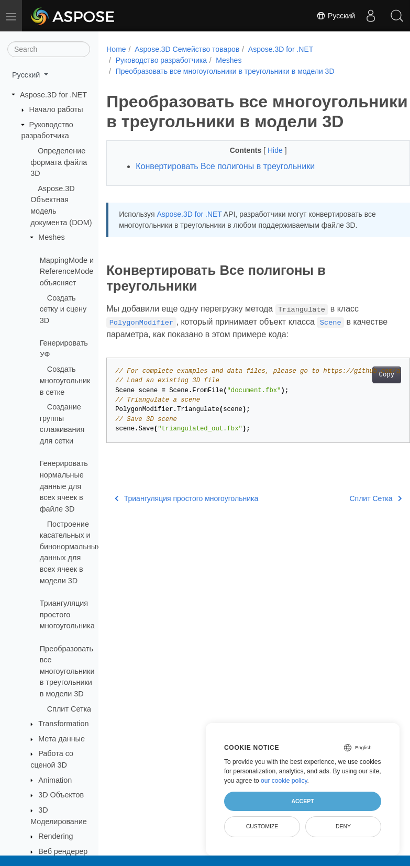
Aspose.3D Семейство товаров (187, 49)
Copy (364, 394)
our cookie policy (284, 780)
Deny (343, 826)
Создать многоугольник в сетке (65, 380)
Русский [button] (27, 75)
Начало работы (56, 109)
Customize (262, 826)
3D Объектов (61, 795)
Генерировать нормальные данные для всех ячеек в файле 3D (64, 486)
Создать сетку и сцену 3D (63, 309)
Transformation (63, 723)
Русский (335, 15)
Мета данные (61, 739)
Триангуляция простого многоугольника (67, 614)
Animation (55, 780)
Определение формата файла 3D (58, 162)
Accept (302, 801)
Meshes (51, 237)
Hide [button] (265, 170)
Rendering (55, 836)
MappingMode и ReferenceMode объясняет (67, 271)
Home (116, 49)
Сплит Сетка (69, 709)
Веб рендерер (62, 851)
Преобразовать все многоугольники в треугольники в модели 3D (67, 671)
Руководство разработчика (161, 60)
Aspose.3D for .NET (53, 95)
